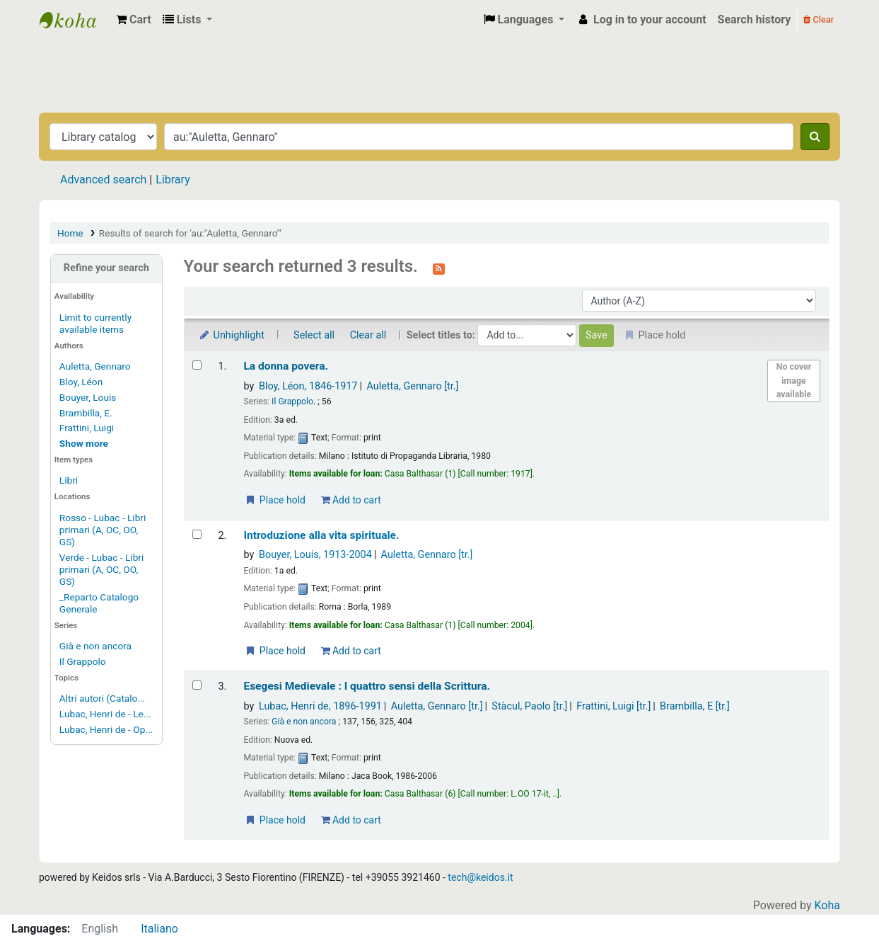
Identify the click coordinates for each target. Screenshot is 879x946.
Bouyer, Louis (87, 397)
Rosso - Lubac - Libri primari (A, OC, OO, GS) (102, 529)
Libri (68, 480)
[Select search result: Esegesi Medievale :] (197, 685)
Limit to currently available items (95, 323)
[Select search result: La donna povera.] (197, 365)
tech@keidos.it (480, 877)
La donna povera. (285, 366)
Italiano (159, 928)
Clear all (368, 335)
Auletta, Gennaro (95, 366)
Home (70, 233)
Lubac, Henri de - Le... (105, 713)
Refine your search (106, 268)
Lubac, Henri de (320, 706)
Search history (754, 19)
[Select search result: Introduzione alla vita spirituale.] (197, 534)
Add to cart (351, 500)
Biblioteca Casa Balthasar (75, 20)
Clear (818, 19)
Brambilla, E (695, 706)
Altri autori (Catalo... (102, 698)
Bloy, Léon (81, 381)
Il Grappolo (82, 661)
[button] (133, 20)
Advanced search (103, 179)
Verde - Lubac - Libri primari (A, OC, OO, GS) (101, 569)
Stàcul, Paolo (529, 706)
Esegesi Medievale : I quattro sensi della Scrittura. (366, 686)
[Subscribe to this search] (438, 267)
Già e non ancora (95, 645)
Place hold (274, 500)
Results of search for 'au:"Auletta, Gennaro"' (190, 233)
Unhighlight (231, 335)
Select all (313, 335)
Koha (827, 905)
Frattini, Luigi (86, 427)
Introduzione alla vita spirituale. (321, 535)
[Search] (815, 136)
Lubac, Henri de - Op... (106, 729)
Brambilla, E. (85, 412)
